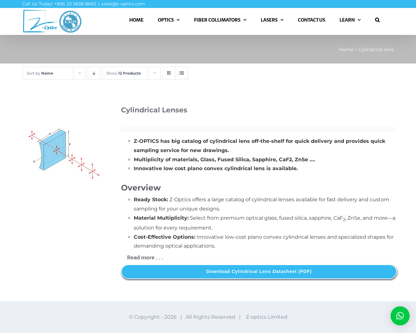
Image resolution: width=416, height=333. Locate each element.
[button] (377, 19)
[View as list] (181, 73)
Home (346, 49)
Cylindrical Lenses (154, 110)
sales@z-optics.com (123, 4)
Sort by (40, 73)
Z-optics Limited (266, 317)
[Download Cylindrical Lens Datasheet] (259, 271)
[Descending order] (94, 73)
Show (123, 73)
